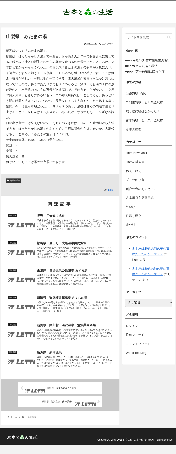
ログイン (132, 326)
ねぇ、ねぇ (133, 171)
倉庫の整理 (133, 129)
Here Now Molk (136, 153)
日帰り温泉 (13, 180)
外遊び (130, 207)
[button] (169, 37)
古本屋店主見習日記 (140, 198)
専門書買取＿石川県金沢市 (144, 102)
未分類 (130, 225)
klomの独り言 (135, 162)
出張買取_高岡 (136, 93)
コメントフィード (138, 344)
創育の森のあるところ (141, 189)
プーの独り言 (135, 180)
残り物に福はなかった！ (143, 111)
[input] (148, 37)
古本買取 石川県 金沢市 (144, 120)
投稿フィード (135, 335)
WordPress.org (136, 353)
